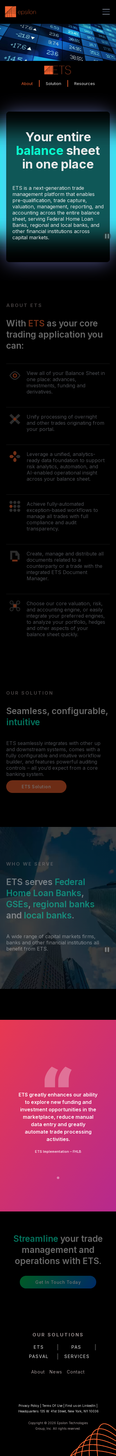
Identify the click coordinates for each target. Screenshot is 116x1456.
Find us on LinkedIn (80, 1405)
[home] (22, 11)
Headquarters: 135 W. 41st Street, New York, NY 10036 (58, 1411)
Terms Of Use (52, 1405)
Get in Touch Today (58, 1282)
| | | (58, 1408)
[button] (105, 11)
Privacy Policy (29, 1405)
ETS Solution (36, 786)
